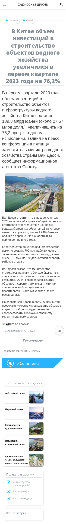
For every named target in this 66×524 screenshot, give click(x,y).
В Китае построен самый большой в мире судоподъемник (17, 459)
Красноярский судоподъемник (13, 427)
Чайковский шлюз (15, 393)
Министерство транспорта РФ (21, 483)
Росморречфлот (22, 491)
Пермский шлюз (14, 409)
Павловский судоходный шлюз (15, 442)
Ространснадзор (22, 498)
